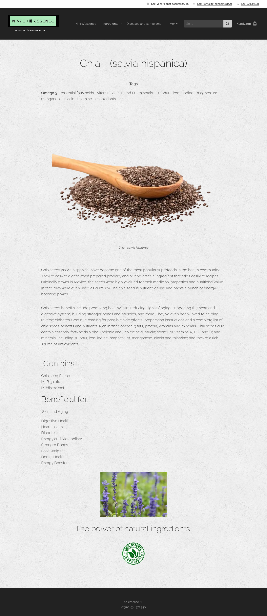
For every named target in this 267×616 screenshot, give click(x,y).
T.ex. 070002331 (250, 4)
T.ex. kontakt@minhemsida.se (214, 4)
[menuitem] (86, 24)
